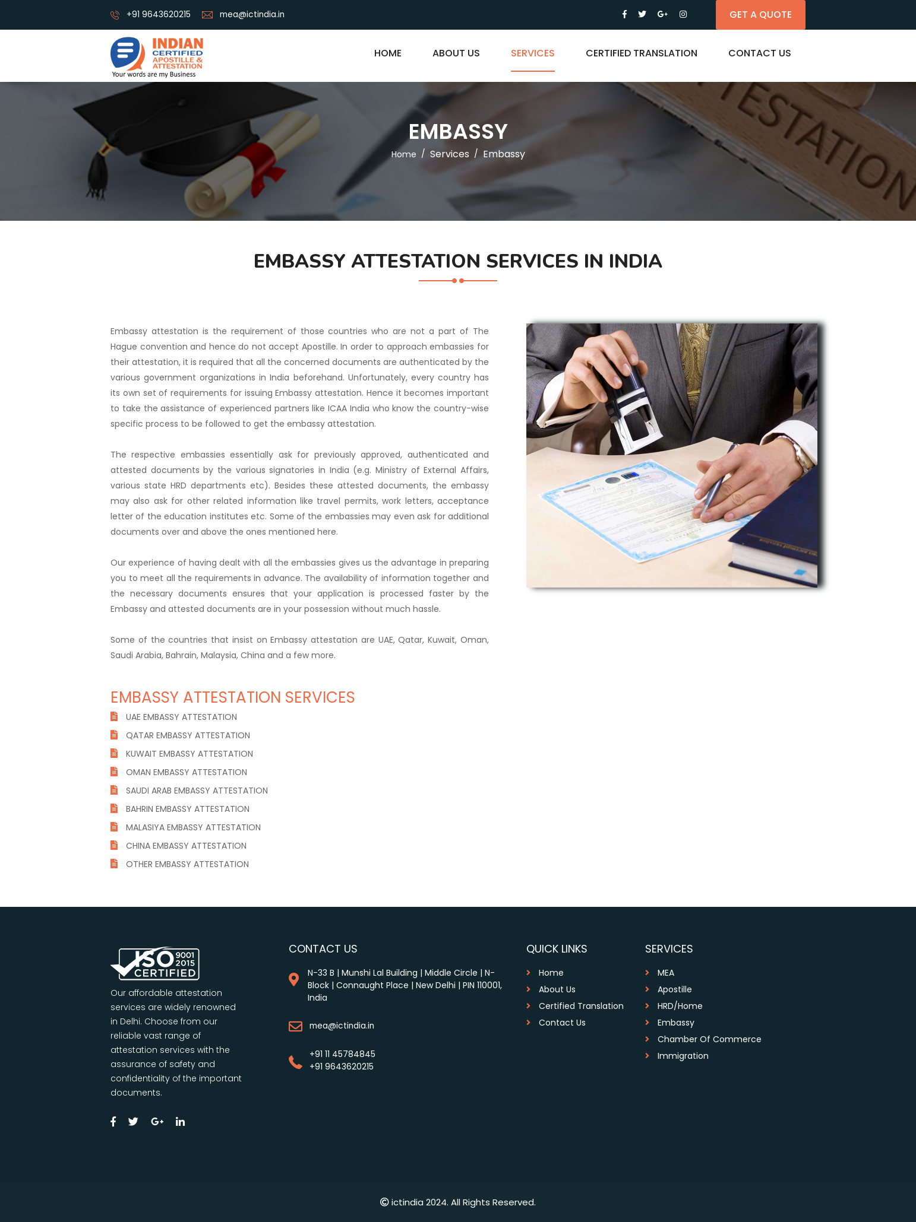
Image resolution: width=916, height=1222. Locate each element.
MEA (659, 973)
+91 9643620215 (159, 14)
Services (533, 53)
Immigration (677, 1056)
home (403, 154)
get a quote (760, 14)
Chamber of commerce (703, 1039)
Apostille (668, 989)
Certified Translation (641, 53)
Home (388, 53)
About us (456, 53)
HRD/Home (674, 1006)
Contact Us (759, 53)
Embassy (669, 1023)
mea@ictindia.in (253, 14)
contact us (556, 1023)
